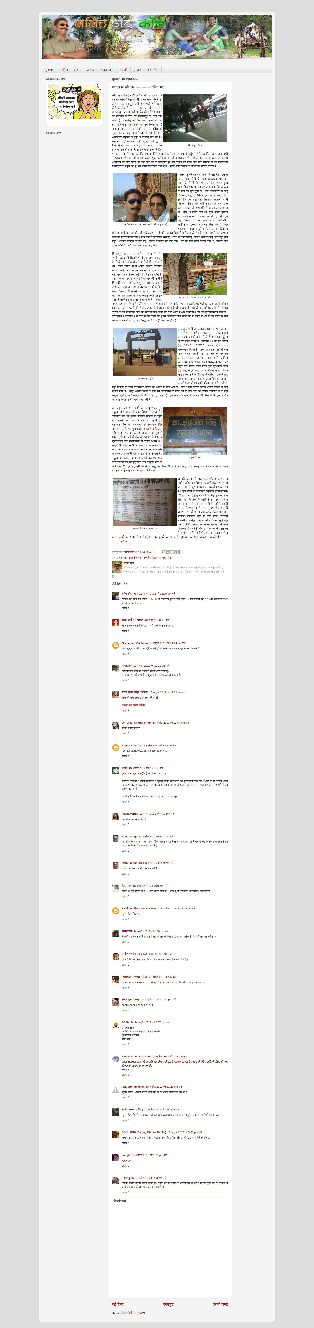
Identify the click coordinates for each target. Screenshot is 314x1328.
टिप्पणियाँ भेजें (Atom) (134, 1312)
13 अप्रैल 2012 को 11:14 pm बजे (177, 908)
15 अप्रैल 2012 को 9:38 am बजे (169, 1056)
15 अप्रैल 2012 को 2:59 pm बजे (161, 1109)
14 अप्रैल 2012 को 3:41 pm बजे (158, 976)
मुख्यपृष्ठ (50, 69)
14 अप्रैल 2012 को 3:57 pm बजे (158, 999)
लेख (76, 69)
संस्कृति (123, 69)
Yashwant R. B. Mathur (136, 1056)
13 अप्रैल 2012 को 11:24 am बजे (167, 643)
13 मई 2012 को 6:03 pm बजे (150, 1177)
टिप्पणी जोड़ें (120, 1201)
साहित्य (64, 69)
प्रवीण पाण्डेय (129, 954)
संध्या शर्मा (127, 620)
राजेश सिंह (127, 931)
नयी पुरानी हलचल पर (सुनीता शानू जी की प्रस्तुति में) (189, 1061)
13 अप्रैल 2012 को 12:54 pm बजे (171, 722)
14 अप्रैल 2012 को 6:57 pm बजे (152, 1022)
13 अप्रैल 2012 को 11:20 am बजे (157, 593)
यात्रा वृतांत (107, 69)
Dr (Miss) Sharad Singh (137, 722)
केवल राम (127, 885)
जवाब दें (125, 608)
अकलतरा (123, 557)
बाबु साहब (134, 124)
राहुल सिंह (167, 557)
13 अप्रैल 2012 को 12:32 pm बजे (167, 692)
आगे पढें (124, 541)
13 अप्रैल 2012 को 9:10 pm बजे (150, 885)
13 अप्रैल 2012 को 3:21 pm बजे (146, 768)
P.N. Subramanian (133, 1086)
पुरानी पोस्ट (220, 1304)
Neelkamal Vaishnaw (135, 643)
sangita (126, 1155)
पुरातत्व (137, 69)
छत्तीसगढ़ (90, 69)
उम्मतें (125, 768)
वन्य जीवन (152, 69)
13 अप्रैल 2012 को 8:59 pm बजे (156, 862)
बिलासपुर (156, 557)
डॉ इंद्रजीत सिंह (152, 424)
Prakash (127, 665)
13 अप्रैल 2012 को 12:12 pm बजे (152, 665)
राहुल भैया (149, 428)
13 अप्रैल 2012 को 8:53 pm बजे (156, 836)
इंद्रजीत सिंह (135, 557)
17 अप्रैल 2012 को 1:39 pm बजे (149, 1155)
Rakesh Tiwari (131, 976)
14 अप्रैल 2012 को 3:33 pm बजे (154, 954)
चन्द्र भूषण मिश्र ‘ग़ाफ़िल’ (135, 692)
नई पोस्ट (118, 1304)
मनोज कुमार (128, 1177)
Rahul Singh (130, 836)
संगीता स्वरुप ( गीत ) (132, 1109)
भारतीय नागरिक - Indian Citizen (140, 908)
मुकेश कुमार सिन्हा (131, 999)
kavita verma (130, 813)
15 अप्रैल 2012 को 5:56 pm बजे (184, 1132)
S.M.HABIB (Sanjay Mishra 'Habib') (144, 1132)
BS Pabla (128, 1022)
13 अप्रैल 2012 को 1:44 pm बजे (159, 745)
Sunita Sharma (131, 745)
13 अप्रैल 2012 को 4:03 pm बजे (156, 813)
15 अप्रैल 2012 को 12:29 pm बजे (164, 1086)
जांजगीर (147, 557)
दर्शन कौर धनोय (130, 593)
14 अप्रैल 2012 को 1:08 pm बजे (151, 931)
